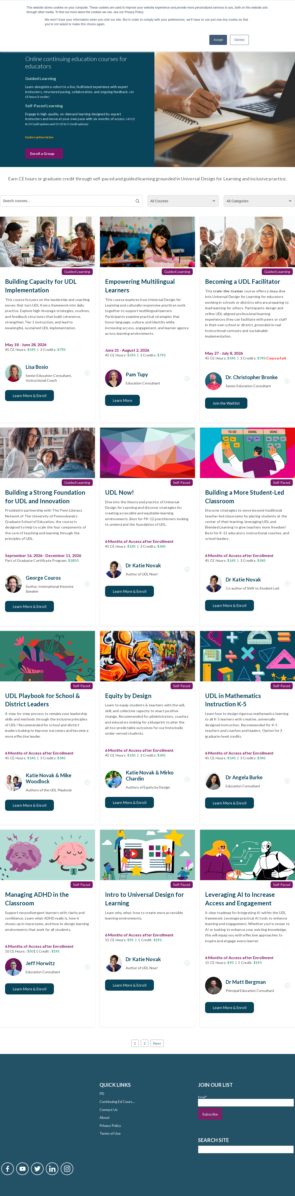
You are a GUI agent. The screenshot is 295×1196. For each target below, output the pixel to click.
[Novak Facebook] (7, 1114)
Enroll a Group (42, 153)
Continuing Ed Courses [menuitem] (117, 1101)
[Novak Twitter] (37, 1114)
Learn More (122, 400)
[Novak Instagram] (67, 1114)
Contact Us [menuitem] (109, 1109)
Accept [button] (218, 40)
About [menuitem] (105, 1117)
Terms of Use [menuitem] (110, 1133)
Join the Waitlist (226, 402)
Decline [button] (239, 40)
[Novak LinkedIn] (52, 1114)
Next (157, 1043)
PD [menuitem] (102, 1093)
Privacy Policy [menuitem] (110, 1125)
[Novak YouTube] (22, 1114)
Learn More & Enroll (29, 395)
